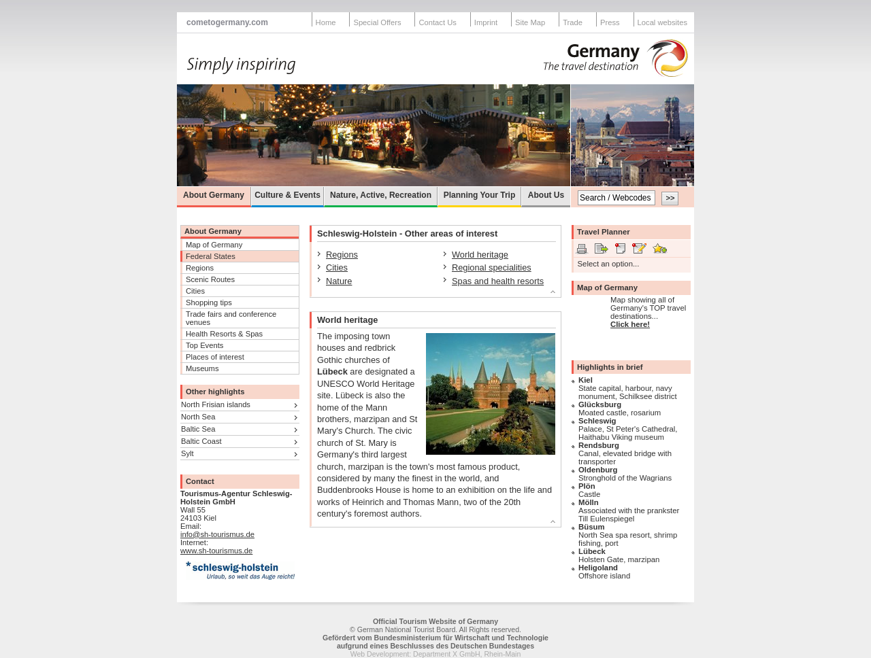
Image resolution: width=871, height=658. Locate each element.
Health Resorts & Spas (224, 334)
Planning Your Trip (480, 195)
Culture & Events (287, 195)
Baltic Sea (198, 429)
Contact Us (437, 22)
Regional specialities (491, 267)
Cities (195, 291)
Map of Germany (214, 245)
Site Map (530, 22)
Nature (339, 281)
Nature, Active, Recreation (380, 195)
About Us (546, 195)
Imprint (485, 22)
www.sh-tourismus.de (216, 551)
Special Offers (377, 22)
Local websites (662, 22)
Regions (200, 268)
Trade (572, 22)
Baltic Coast (201, 441)
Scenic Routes (210, 279)
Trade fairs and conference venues (231, 318)
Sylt (187, 453)
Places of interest (215, 357)
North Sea (198, 417)
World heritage (480, 254)
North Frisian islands (215, 404)
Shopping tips (209, 302)
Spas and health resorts (498, 281)
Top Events (204, 345)
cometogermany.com (227, 22)
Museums (202, 368)
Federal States (210, 256)
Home (326, 22)
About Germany (213, 195)
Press (610, 22)
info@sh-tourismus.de (217, 534)
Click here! (630, 324)
